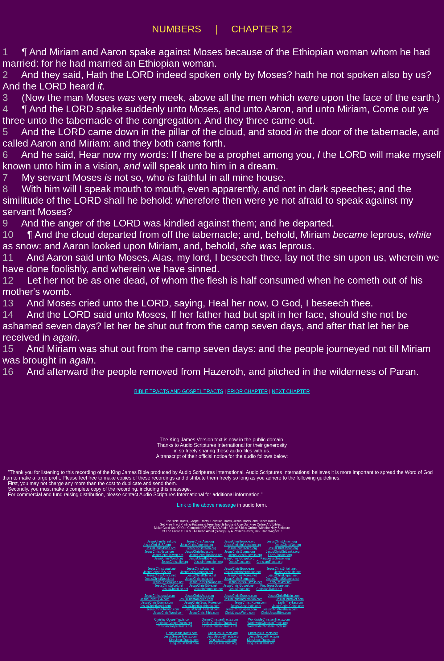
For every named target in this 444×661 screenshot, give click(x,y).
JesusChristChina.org (201, 548)
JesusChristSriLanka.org (283, 551)
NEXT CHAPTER (291, 391)
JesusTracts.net (239, 589)
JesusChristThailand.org (206, 555)
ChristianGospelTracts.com (172, 619)
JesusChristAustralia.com (280, 609)
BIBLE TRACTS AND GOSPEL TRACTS (178, 391)
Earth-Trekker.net (279, 582)
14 (8, 314)
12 (8, 280)
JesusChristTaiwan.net (168, 582)
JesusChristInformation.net (242, 572)
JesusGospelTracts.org (222, 636)
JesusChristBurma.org (239, 551)
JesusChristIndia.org (199, 551)
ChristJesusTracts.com (181, 633)
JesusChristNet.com (289, 599)
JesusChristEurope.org (240, 541)
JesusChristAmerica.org (196, 545)
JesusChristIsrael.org (161, 541)
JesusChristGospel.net (238, 585)
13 (8, 303)
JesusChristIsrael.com (159, 595)
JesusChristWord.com (168, 612)
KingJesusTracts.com (184, 640)
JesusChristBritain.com (283, 595)
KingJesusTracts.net (261, 640)
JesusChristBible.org (203, 558)
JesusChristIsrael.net (161, 568)
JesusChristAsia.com (199, 595)
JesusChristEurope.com (240, 595)
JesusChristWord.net (168, 585)
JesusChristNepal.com (155, 606)
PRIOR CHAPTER (247, 391)
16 (8, 371)
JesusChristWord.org (168, 558)
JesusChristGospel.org (238, 558)
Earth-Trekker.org (280, 555)
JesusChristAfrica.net (160, 575)
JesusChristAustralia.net (245, 582)
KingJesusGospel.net (275, 585)
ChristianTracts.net (269, 589)
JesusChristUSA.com (154, 599)
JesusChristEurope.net (239, 568)
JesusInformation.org (208, 561)
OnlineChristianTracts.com (220, 619)
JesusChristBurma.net (239, 578)
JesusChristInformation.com (243, 599)
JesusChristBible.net (203, 585)
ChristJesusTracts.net (263, 633)
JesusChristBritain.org (282, 541)
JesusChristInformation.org (242, 545)
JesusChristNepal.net (159, 578)
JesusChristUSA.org (157, 545)
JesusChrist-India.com (246, 606)
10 (8, 234)
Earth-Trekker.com (290, 602)
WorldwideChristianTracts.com (269, 619)
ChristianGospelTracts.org (174, 623)
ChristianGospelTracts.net (174, 626)
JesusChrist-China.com (288, 606)
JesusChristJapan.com (241, 609)
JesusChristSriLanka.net (282, 578)
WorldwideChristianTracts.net (267, 626)
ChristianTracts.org (269, 561)
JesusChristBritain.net (281, 568)
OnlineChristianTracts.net (219, 626)
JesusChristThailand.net (205, 582)
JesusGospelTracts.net (264, 636)
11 (8, 257)
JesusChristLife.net (287, 572)
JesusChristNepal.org (159, 551)
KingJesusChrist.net (260, 643)
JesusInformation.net (208, 589)
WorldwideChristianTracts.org (267, 623)
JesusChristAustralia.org (245, 555)
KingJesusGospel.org (275, 558)
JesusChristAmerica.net (196, 572)
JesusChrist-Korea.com (250, 602)
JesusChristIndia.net (199, 578)
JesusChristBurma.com (157, 602)
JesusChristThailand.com (202, 609)
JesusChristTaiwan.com (162, 609)
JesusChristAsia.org (200, 541)
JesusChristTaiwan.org (167, 555)
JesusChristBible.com (204, 612)
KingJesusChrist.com (184, 643)
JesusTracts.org (240, 561)
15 (8, 348)
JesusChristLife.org (175, 561)
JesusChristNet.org (288, 545)
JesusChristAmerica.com (196, 599)
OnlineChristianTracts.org (219, 623)
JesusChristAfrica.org (160, 548)
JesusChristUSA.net (157, 572)
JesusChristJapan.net (283, 575)
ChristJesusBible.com (276, 612)
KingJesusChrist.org (222, 643)
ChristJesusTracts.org (223, 633)
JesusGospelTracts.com (180, 636)
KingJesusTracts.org (223, 640)
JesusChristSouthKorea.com (203, 602)
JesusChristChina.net (201, 575)
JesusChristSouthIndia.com (201, 606)
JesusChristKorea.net (242, 575)
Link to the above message (206, 505)
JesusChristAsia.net (200, 568)
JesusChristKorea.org (242, 548)
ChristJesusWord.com (240, 612)
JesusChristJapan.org (283, 548)
